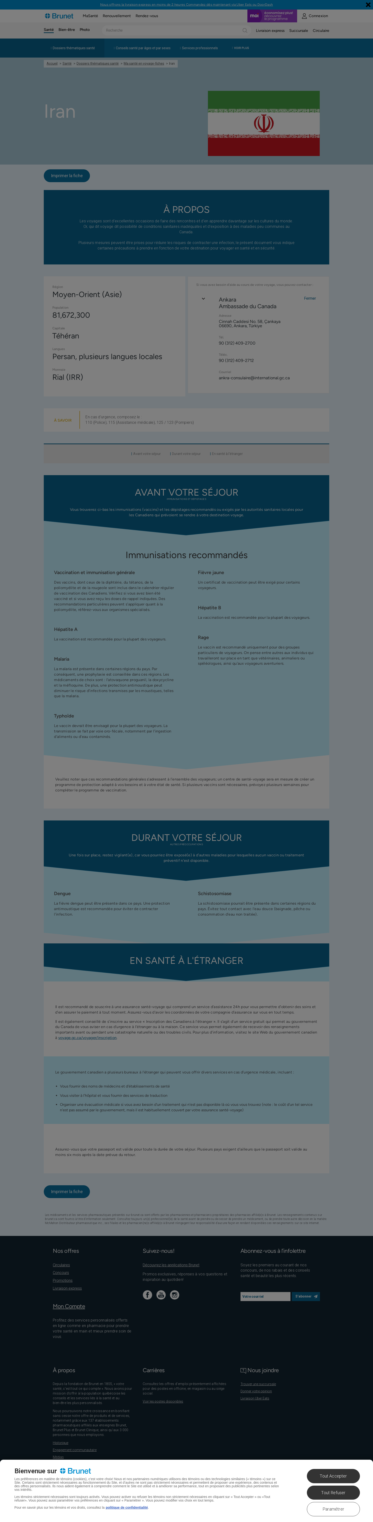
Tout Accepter (333, 1475)
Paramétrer (333, 1509)
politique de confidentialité (127, 1507)
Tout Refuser (333, 1492)
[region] (186, 1491)
